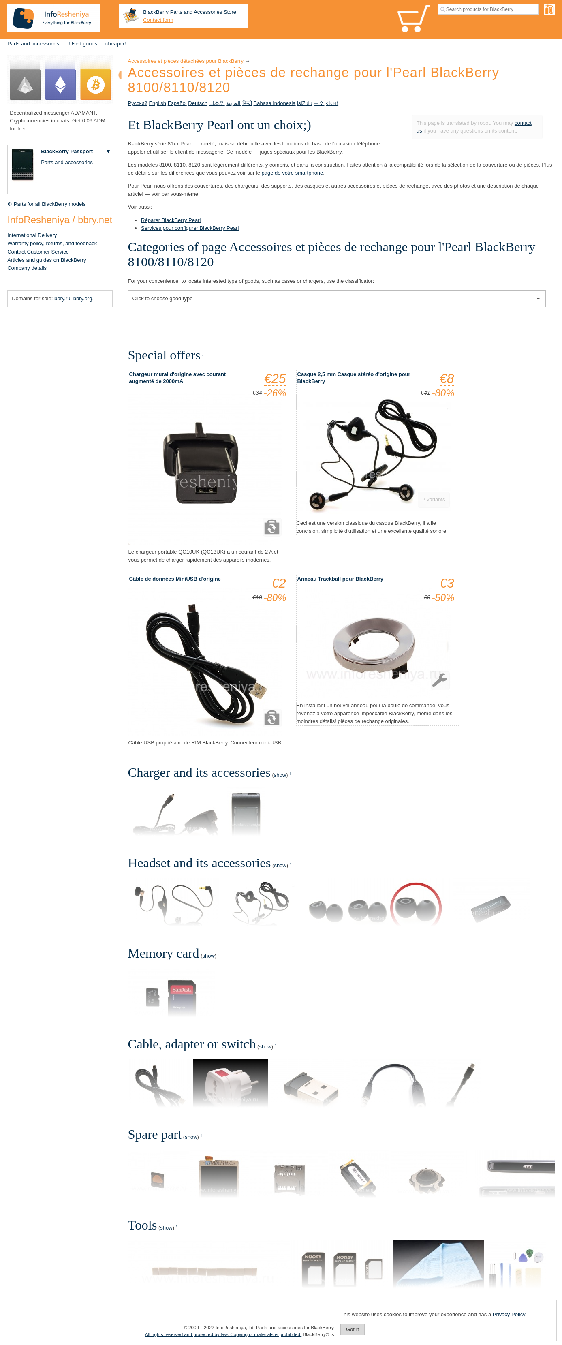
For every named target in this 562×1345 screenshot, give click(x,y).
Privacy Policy (509, 1314)
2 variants (433, 499)
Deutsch (197, 103)
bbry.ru (62, 298)
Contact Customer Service (38, 252)
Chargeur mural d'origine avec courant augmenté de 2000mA (177, 377)
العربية (233, 103)
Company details (27, 268)
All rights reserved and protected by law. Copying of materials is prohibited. (223, 1334)
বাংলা (332, 103)
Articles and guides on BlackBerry (46, 260)
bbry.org (82, 298)
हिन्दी (247, 103)
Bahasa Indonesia (275, 103)
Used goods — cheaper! (97, 44)
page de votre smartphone (292, 173)
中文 (319, 103)
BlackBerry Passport (67, 151)
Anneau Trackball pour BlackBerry (340, 579)
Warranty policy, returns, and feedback (52, 243)
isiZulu (304, 103)
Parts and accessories (33, 44)
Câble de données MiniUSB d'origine (175, 579)
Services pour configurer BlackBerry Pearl (190, 228)
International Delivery (32, 235)
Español (177, 103)
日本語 (217, 103)
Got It (352, 1329)
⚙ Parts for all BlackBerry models (46, 204)
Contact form (158, 20)
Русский (137, 103)
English (157, 103)
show (280, 775)
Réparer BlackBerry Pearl (171, 220)
